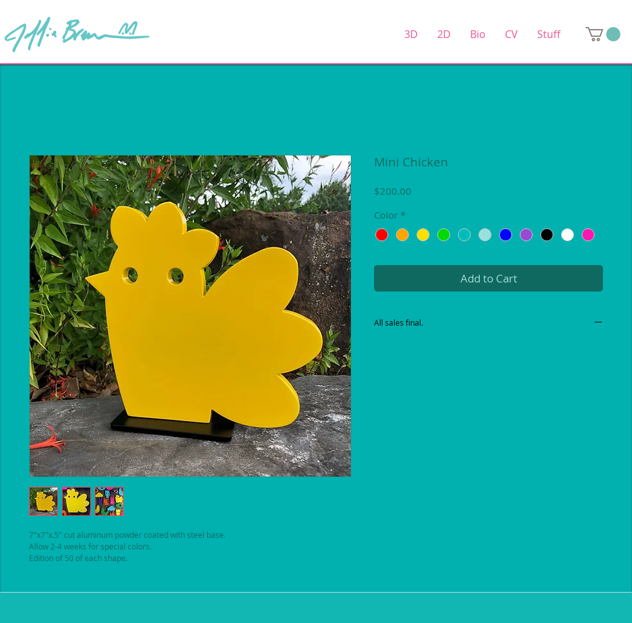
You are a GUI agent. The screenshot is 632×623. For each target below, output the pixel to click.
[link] (603, 34)
